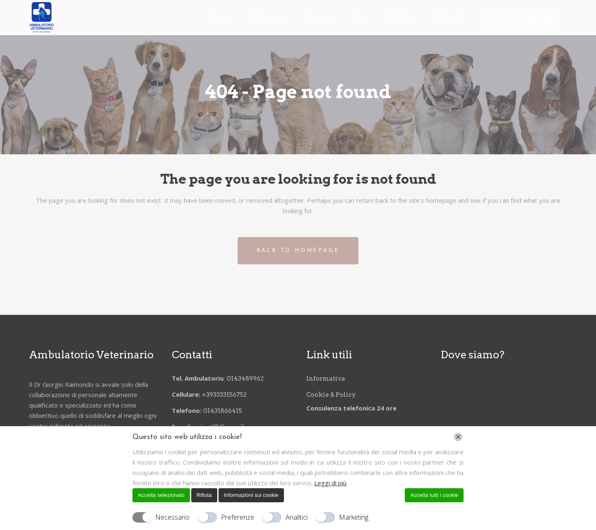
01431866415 (222, 409)
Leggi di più (330, 483)
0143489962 (246, 377)
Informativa (325, 377)
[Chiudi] (458, 437)
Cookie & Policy (331, 393)
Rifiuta (204, 495)
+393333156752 (225, 393)
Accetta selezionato (161, 495)
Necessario (172, 517)
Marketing (353, 517)
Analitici (297, 517)
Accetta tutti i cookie (434, 495)
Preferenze (237, 517)
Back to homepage (298, 250)
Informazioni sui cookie (251, 495)
